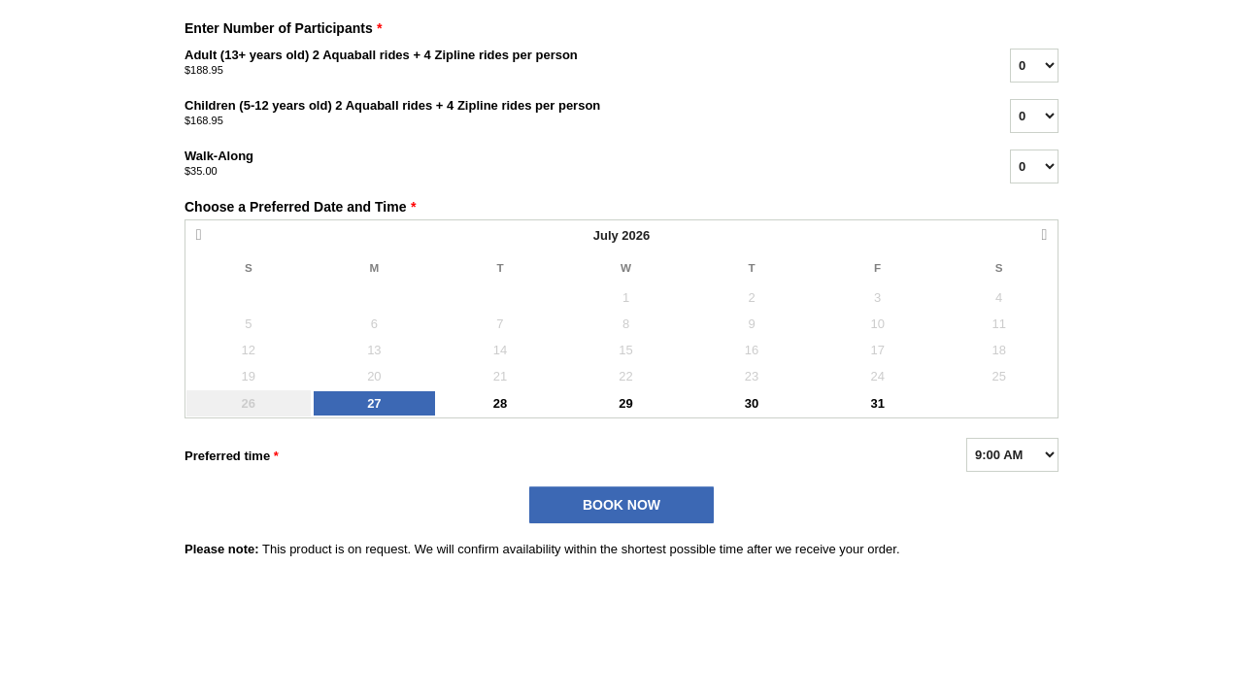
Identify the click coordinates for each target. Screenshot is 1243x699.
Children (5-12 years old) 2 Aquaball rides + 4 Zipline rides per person (573, 113)
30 (751, 403)
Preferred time (232, 456)
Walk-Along (573, 164)
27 (374, 403)
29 (625, 403)
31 (877, 403)
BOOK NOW (621, 505)
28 (500, 403)
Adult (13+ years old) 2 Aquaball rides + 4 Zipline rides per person (573, 63)
